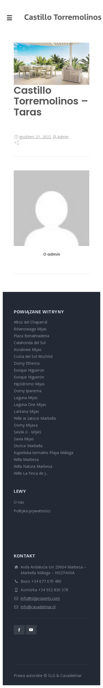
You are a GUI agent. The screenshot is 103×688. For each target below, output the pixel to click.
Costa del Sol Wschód (33, 356)
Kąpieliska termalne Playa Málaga (43, 452)
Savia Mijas (24, 438)
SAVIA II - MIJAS (27, 432)
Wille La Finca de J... (31, 473)
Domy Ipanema (27, 390)
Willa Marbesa (26, 459)
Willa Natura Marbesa (33, 466)
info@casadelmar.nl (38, 606)
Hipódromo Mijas (29, 383)
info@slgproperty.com (40, 598)
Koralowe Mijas (27, 349)
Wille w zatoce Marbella (35, 418)
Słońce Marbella (28, 445)
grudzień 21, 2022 (35, 136)
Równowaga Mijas (30, 328)
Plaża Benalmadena (31, 335)
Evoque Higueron (29, 370)
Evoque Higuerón (29, 377)
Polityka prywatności (32, 510)
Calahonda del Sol (30, 342)
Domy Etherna (27, 363)
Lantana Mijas (26, 411)
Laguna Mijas (26, 397)
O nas (19, 502)
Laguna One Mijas (30, 404)
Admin (63, 136)
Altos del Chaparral (30, 322)
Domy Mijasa (26, 425)
